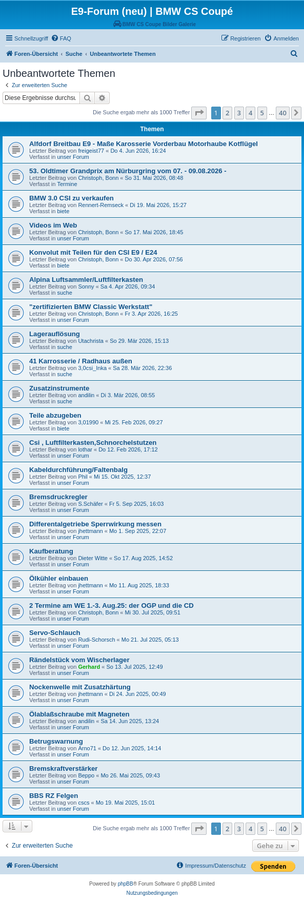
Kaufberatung (51, 551)
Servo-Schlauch (54, 633)
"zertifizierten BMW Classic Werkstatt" (90, 307)
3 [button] (239, 112)
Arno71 (87, 748)
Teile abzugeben (55, 415)
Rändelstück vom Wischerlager (79, 660)
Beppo (86, 775)
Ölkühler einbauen (58, 578)
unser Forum (73, 157)
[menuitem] (61, 38)
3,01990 (88, 422)
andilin (86, 395)
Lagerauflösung (54, 334)
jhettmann (90, 531)
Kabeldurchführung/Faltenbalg (78, 470)
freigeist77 (91, 151)
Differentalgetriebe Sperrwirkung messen (95, 524)
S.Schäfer (90, 504)
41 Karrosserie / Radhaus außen (80, 361)
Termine (67, 184)
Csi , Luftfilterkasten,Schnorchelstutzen (92, 442)
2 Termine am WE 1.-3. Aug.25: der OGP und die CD (111, 605)
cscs (83, 802)
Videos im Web (53, 225)
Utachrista (91, 341)
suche (64, 293)
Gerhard (89, 667)
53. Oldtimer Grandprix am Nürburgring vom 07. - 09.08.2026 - (128, 171)
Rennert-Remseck (101, 205)
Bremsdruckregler (58, 497)
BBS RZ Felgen (53, 795)
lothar (85, 449)
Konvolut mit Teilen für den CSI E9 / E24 (93, 252)
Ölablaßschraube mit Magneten (79, 714)
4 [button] (250, 112)
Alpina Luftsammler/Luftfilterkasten (86, 279)
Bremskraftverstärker (63, 768)
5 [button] (262, 112)
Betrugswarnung (56, 741)
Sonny (86, 286)
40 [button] (283, 112)
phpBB (125, 884)
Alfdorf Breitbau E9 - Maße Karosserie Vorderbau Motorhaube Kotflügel (143, 144)
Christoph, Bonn (98, 178)
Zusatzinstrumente (59, 388)
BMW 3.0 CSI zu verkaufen (71, 198)
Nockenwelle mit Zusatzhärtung (80, 687)
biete (63, 211)
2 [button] (227, 112)
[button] (199, 113)
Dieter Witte (92, 558)
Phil (82, 477)
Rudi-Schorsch (96, 640)
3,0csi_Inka (92, 368)
